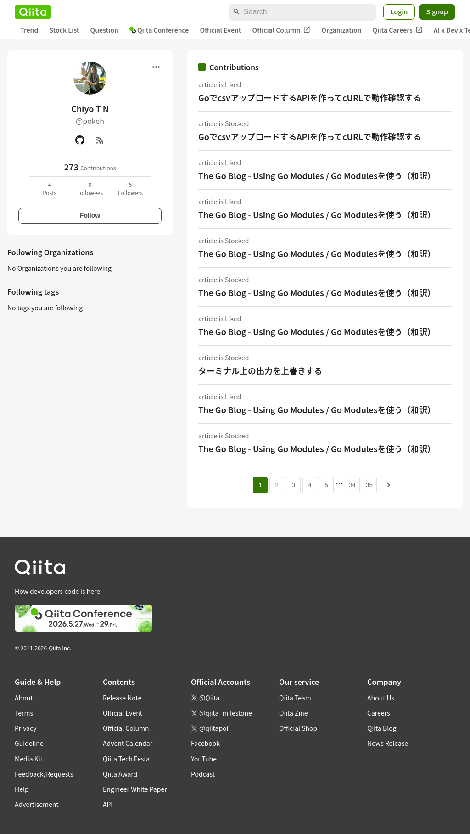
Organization (341, 29)
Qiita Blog (382, 728)
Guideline (29, 743)
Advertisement (37, 804)
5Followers (130, 188)
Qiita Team (295, 697)
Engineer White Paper (135, 789)
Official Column (281, 30)
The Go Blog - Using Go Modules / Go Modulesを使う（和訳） (317, 175)
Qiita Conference (159, 29)
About (24, 697)
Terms (24, 712)
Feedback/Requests (44, 773)
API (107, 804)
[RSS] (100, 140)
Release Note (122, 697)
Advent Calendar (127, 743)
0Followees (90, 188)
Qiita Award (120, 773)
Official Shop (298, 728)
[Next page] (388, 485)
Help (22, 789)
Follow (90, 215)
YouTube (204, 758)
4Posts (49, 188)
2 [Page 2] (276, 484)
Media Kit (29, 758)
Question (104, 29)
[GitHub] (80, 140)
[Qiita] (33, 12)
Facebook (205, 743)
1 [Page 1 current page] (260, 484)
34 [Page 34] (352, 484)
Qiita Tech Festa (126, 758)
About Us (380, 697)
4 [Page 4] (309, 484)
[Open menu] (156, 67)
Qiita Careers (398, 30)
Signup (437, 11)
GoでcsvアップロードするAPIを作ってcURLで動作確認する (309, 97)
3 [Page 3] (293, 484)
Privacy (25, 728)
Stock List (64, 29)
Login (399, 11)
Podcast (203, 773)
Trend (29, 29)
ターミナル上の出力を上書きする (260, 370)
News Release (387, 743)
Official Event (220, 29)
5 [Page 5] (326, 484)
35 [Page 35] (369, 484)
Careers (378, 712)
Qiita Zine (293, 712)
